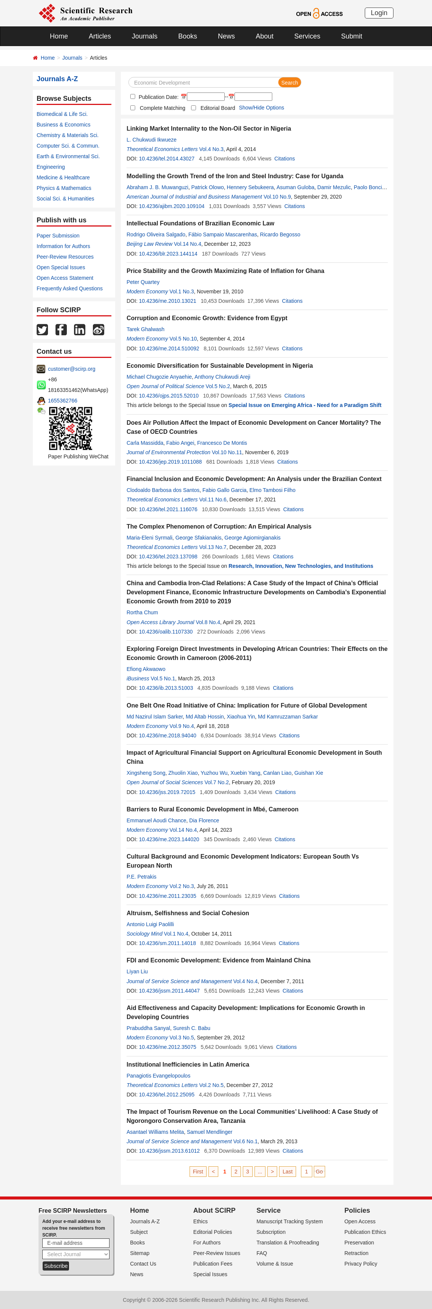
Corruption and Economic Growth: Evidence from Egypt (207, 318)
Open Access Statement (65, 278)
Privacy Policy (360, 1264)
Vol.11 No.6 (212, 499)
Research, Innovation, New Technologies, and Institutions (300, 566)
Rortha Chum (142, 612)
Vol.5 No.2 (218, 386)
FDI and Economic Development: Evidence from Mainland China (218, 960)
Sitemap (140, 1253)
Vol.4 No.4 (245, 981)
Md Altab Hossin (205, 717)
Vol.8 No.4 (208, 622)
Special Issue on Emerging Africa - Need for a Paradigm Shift (304, 405)
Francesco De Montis (222, 443)
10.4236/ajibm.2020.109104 (172, 206)
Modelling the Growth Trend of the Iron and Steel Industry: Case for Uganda (235, 176)
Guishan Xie (308, 773)
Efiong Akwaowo (146, 669)
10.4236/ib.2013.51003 (166, 688)
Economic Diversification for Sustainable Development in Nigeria (220, 365)
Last (287, 1172)
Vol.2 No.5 (211, 1085)
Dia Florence (204, 820)
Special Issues (210, 1274)
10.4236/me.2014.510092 (169, 348)
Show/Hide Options (261, 108)
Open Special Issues (61, 267)
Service (268, 1210)
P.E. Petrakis (141, 877)
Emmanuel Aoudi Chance (156, 820)
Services (307, 36)
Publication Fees (213, 1264)
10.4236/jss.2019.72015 (167, 792)
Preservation (359, 1243)
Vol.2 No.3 (182, 886)
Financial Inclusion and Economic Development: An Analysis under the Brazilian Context (254, 479)
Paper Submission (58, 236)
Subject (139, 1232)
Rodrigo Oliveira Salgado (156, 234)
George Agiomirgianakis (252, 538)
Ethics (200, 1221)
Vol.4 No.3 (211, 149)
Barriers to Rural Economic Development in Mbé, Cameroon (212, 809)
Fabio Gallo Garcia (224, 490)
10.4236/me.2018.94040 (167, 735)
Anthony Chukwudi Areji (222, 377)
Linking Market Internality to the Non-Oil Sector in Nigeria (209, 128)
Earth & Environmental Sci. (68, 156)
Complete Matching (162, 108)
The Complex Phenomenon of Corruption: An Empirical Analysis (219, 526)
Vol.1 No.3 (182, 291)
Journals (144, 36)
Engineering (51, 167)
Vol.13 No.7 (212, 547)
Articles (100, 36)
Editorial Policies (212, 1232)
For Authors (207, 1243)
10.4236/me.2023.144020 (169, 839)
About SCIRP (214, 1210)
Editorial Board (218, 108)
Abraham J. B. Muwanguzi (157, 187)
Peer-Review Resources (65, 257)
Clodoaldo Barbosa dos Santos (163, 490)
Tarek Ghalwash (145, 329)
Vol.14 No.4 (187, 244)
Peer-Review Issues (217, 1253)
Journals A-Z (145, 1221)
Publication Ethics (365, 1232)
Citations (285, 159)
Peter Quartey (143, 282)
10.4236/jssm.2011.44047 (169, 991)
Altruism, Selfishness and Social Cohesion (188, 913)
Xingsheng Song (146, 773)
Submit (351, 36)
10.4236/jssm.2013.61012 (169, 1151)
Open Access (360, 1221)
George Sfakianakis (198, 538)
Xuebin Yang (245, 773)
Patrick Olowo (207, 187)
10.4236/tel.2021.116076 (168, 509)
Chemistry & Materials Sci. (68, 135)
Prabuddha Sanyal (148, 1028)
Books (187, 36)
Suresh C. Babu (191, 1028)
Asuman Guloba (295, 187)
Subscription (270, 1232)
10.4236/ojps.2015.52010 (169, 396)
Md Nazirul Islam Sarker (155, 717)
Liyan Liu (137, 971)
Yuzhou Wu (214, 773)
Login (379, 13)
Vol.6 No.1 (245, 1141)
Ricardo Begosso (280, 234)
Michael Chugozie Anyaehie (159, 377)
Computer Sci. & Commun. (68, 146)
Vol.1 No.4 (176, 934)
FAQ (261, 1253)
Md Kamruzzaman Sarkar (288, 717)
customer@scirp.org (71, 369)
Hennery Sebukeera (250, 187)
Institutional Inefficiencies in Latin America (188, 1064)
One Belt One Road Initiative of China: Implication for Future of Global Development (247, 705)
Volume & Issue (274, 1264)
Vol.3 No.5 (182, 1038)
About (264, 36)
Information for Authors (63, 246)
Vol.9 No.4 (182, 726)
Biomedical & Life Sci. (62, 114)
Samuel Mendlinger (210, 1132)
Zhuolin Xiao (183, 773)
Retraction (356, 1253)
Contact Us (143, 1264)
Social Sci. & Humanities (65, 199)
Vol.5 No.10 (183, 339)
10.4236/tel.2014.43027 (166, 159)
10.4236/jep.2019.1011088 (170, 462)
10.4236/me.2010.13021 (167, 301)
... (260, 1172)
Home (59, 36)
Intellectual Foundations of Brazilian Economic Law (200, 223)
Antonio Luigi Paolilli (150, 924)
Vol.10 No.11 (227, 452)
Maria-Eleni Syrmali (149, 538)
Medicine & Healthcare (63, 177)
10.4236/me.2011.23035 (167, 896)
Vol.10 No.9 (277, 197)
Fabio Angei (180, 443)
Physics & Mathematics (64, 188)
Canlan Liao (277, 773)
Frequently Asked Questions (70, 288)
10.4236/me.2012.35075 (167, 1047)
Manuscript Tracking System (289, 1221)
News (226, 36)
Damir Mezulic (334, 187)
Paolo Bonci (368, 187)
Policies (357, 1210)
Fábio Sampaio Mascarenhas (222, 234)
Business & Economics (63, 125)
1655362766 (62, 401)
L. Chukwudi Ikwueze (151, 140)
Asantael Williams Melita (155, 1132)
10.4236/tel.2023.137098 (168, 557)
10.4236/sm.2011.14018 (167, 943)
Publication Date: (158, 97)
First (198, 1172)
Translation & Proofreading (287, 1243)
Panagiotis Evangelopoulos (158, 1076)
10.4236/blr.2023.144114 (168, 254)
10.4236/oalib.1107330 (166, 632)
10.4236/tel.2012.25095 (166, 1095)
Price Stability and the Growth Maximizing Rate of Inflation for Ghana (225, 271)
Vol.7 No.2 (216, 782)
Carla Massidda (145, 443)
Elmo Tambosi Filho (273, 490)
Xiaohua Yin (241, 717)
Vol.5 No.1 (163, 678)
